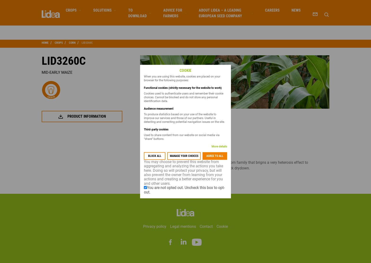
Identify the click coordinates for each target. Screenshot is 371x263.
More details (219, 146)
